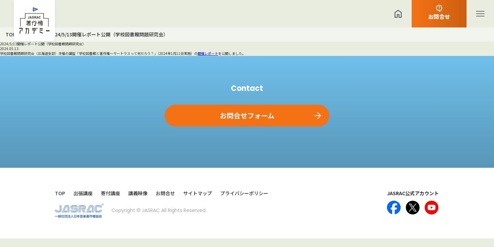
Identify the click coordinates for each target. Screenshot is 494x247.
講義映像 (138, 193)
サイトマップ (197, 193)
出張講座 (83, 193)
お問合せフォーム (247, 115)
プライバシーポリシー (244, 193)
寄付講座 (110, 193)
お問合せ (165, 193)
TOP (60, 193)
